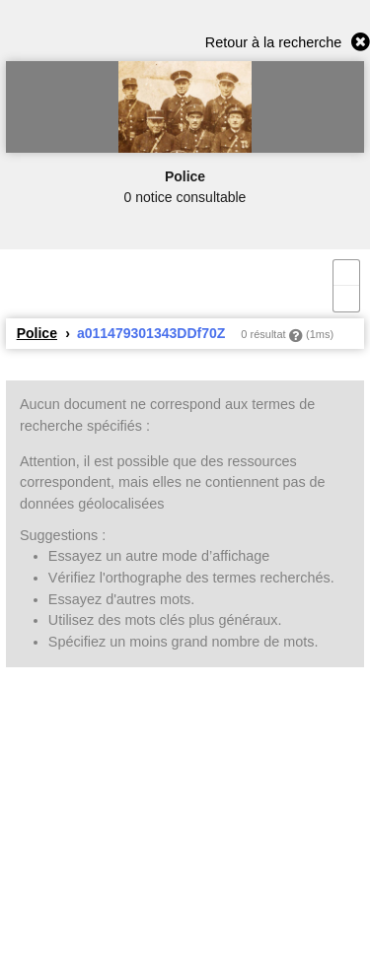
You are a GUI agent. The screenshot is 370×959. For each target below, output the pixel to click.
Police (37, 333)
